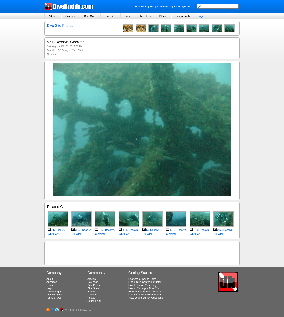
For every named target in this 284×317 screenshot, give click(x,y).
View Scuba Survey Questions (145, 297)
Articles (53, 16)
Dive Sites (110, 16)
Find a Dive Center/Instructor (144, 282)
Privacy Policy (54, 294)
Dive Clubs (90, 16)
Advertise (51, 282)
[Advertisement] (142, 253)
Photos (163, 16)
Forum (128, 16)
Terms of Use (54, 297)
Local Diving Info (144, 6)
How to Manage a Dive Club (144, 288)
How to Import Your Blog (142, 285)
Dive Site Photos (60, 26)
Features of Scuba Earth (142, 278)
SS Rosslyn (64, 50)
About (49, 278)
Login (201, 16)
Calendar (70, 16)
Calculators (164, 6)
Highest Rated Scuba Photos (144, 291)
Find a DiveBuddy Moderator (144, 294)
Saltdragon (52, 46)
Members (145, 16)
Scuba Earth (183, 16)
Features (51, 285)
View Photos (78, 50)
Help (49, 288)
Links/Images (54, 291)
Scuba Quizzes (183, 6)
